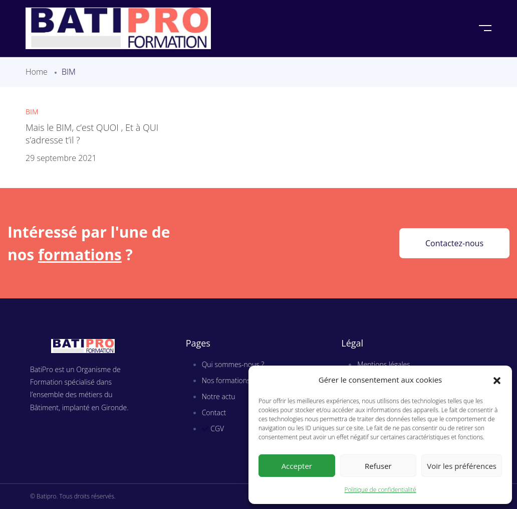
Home (37, 71)
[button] (497, 380)
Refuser (378, 466)
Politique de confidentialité (380, 489)
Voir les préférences (461, 466)
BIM (32, 111)
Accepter (297, 466)
